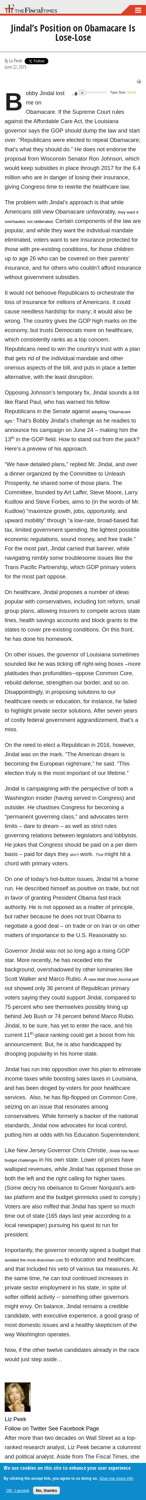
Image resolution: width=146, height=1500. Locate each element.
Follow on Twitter (26, 1428)
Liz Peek (15, 60)
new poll (113, 979)
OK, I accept (17, 1490)
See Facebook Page (73, 1428)
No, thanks (46, 1490)
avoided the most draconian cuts (34, 1260)
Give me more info (117, 1478)
